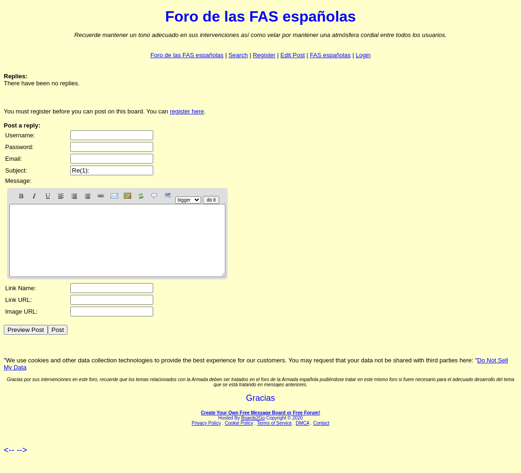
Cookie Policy (239, 437)
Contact (321, 437)
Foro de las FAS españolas (186, 55)
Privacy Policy (206, 437)
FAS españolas (330, 55)
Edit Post (293, 55)
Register (264, 55)
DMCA (302, 437)
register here (187, 111)
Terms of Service (274, 437)
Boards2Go (253, 432)
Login (363, 55)
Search (238, 55)
